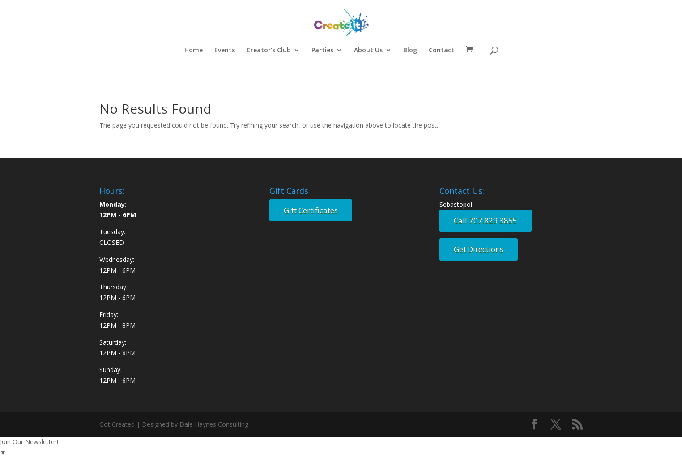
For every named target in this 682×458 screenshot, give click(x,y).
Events (224, 50)
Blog (410, 50)
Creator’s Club (269, 50)
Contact (441, 50)
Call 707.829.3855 (485, 220)
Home (193, 50)
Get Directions (478, 249)
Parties (322, 50)
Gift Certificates (311, 210)
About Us (368, 50)
